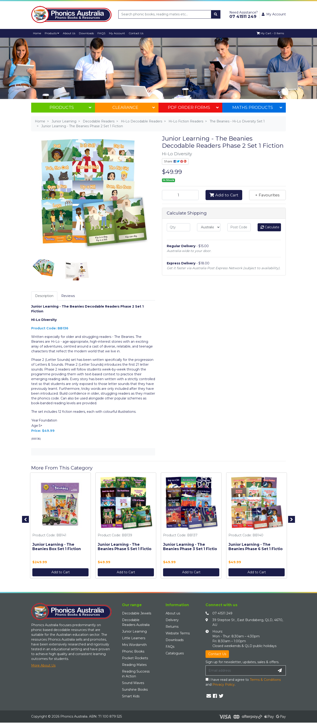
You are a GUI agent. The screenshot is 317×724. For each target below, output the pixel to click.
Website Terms (178, 633)
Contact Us (138, 33)
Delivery (172, 620)
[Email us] (208, 696)
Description (44, 296)
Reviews (68, 296)
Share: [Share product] (175, 161)
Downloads (87, 33)
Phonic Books (133, 651)
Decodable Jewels (136, 613)
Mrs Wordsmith (134, 645)
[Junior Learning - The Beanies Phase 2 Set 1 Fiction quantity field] (180, 195)
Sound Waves (133, 683)
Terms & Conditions (265, 680)
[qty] (178, 227)
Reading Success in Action (136, 673)
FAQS (103, 33)
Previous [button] (25, 519)
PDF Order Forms (193, 107)
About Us (70, 33)
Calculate (270, 227)
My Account (119, 33)
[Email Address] (240, 670)
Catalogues (175, 653)
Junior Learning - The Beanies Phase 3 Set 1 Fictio (190, 547)
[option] (60, 526)
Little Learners (133, 638)
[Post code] (239, 227)
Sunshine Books (135, 689)
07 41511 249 (222, 613)
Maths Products (257, 107)
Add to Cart (223, 194)
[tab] (44, 295)
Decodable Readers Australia (136, 622)
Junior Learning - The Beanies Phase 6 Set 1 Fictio (255, 547)
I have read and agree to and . (243, 682)
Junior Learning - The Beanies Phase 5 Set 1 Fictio (124, 547)
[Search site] (215, 14)
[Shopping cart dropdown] (270, 33)
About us (173, 613)
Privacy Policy (223, 684)
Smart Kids (130, 696)
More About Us (43, 665)
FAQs (170, 647)
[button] (267, 195)
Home (37, 33)
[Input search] (165, 14)
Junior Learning (134, 631)
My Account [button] (274, 14)
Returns (172, 627)
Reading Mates (134, 665)
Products (52, 33)
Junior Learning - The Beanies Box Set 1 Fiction (56, 547)
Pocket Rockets (135, 658)
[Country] (208, 227)
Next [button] (291, 519)
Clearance (133, 107)
